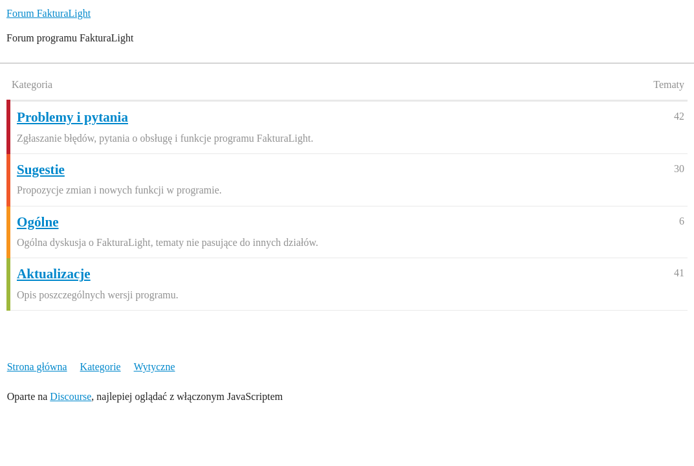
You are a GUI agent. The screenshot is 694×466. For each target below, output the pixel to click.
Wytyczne (154, 366)
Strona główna (37, 366)
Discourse (70, 396)
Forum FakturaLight (48, 13)
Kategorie (100, 366)
